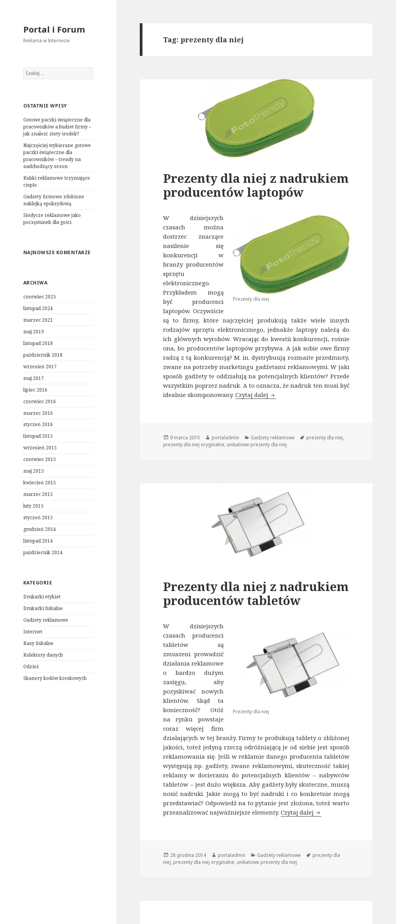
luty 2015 (33, 506)
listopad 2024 (38, 308)
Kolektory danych (43, 655)
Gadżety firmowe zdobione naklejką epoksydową (53, 200)
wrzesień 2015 (40, 447)
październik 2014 (43, 552)
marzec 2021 (38, 320)
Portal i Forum (54, 29)
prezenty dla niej (324, 437)
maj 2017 (33, 378)
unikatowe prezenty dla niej (257, 444)
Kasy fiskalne (38, 643)
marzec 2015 (38, 494)
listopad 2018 (38, 343)
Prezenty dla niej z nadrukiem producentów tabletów (256, 593)
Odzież (31, 666)
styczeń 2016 (38, 424)
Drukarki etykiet (42, 596)
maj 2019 (33, 331)
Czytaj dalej (255, 395)
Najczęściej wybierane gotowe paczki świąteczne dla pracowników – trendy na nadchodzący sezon (57, 156)
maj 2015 (33, 471)
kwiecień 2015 (39, 482)
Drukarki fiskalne (43, 608)
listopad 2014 (38, 540)
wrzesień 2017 (40, 366)
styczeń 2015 (38, 517)
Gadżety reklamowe (45, 620)
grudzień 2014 (39, 529)
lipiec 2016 (35, 390)
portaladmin (225, 437)
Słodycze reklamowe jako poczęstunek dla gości (52, 218)
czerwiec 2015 (39, 459)
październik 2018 (43, 355)
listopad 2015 (38, 436)
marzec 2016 (38, 413)
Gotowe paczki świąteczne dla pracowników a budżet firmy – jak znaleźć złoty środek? (57, 126)
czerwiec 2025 (39, 296)
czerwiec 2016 (39, 401)
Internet (32, 631)
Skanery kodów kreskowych (55, 678)
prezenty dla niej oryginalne (193, 444)
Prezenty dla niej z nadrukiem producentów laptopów (256, 185)
